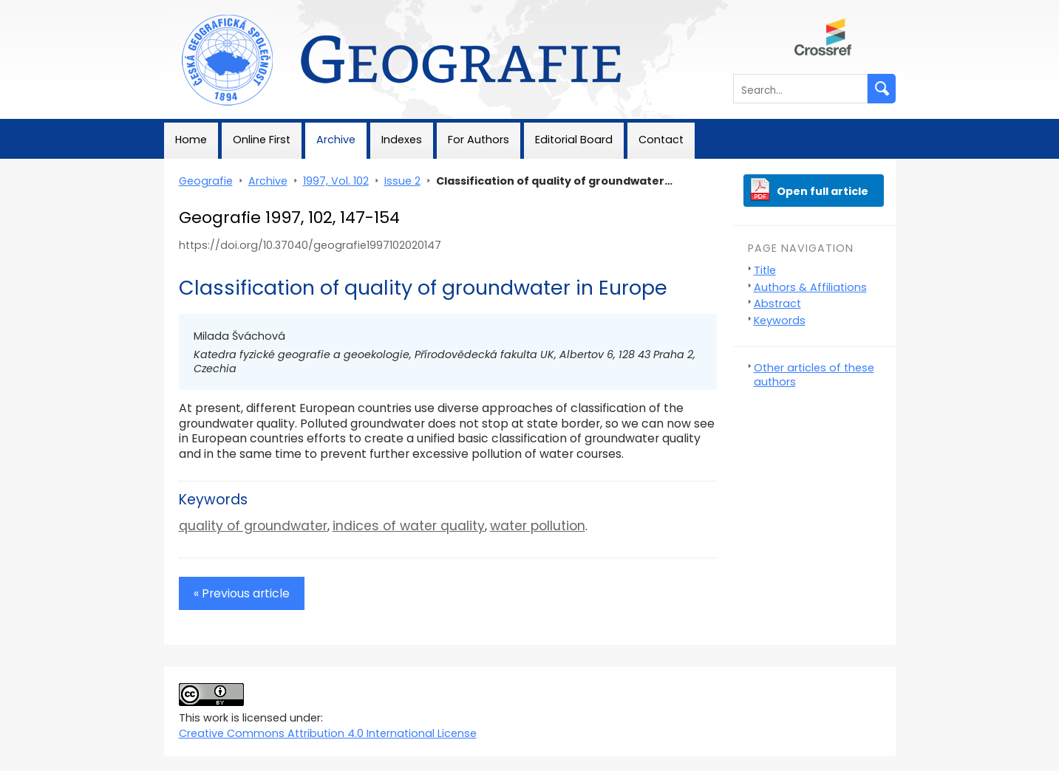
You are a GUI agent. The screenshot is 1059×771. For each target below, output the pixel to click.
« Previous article (242, 593)
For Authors (478, 139)
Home (191, 139)
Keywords (780, 320)
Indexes (401, 139)
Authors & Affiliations (810, 287)
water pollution (537, 526)
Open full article (822, 191)
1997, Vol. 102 (336, 181)
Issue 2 (402, 181)
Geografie (191, 7)
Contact (661, 139)
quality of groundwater (253, 526)
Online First (261, 139)
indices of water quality (409, 526)
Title (765, 270)
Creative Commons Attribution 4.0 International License (328, 733)
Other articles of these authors (814, 374)
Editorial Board (574, 139)
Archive (335, 139)
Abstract (777, 303)
